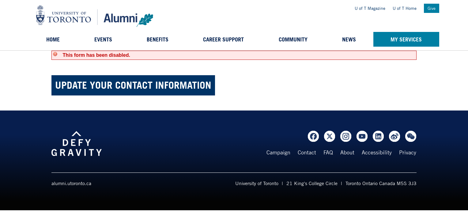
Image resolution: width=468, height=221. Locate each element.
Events (103, 39)
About (347, 152)
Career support (223, 39)
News (349, 39)
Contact (307, 152)
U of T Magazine (370, 8)
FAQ (328, 152)
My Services (406, 39)
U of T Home (405, 8)
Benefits (157, 39)
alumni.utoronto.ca (71, 183)
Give (432, 8)
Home (53, 39)
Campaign (278, 152)
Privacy (407, 152)
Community (293, 39)
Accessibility (377, 152)
